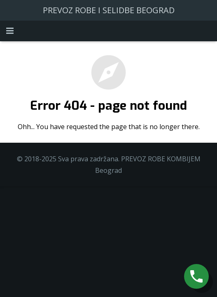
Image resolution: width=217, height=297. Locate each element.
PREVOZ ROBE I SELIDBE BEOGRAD (109, 10)
